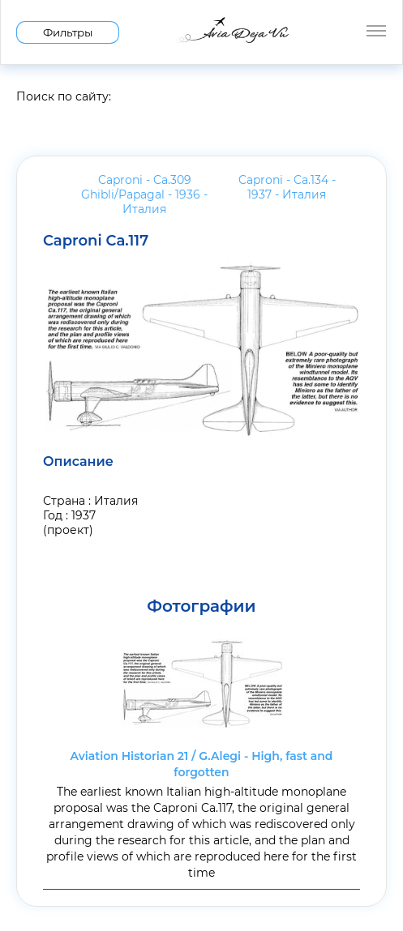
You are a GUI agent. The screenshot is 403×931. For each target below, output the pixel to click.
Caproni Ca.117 (95, 241)
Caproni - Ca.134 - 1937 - (287, 187)
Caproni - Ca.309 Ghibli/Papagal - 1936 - (144, 194)
